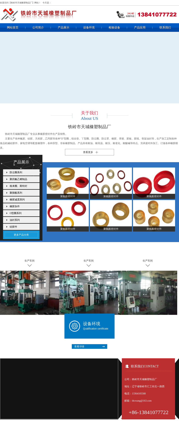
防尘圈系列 (16, 172)
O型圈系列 (15, 213)
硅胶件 (13, 226)
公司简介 (38, 27)
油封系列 (15, 220)
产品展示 (63, 27)
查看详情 (79, 346)
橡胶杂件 (15, 206)
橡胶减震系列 (17, 199)
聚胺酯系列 (16, 192)
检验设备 (114, 27)
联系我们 (165, 27)
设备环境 (89, 27)
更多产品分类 (21, 234)
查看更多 (88, 152)
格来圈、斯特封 (18, 186)
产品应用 (140, 27)
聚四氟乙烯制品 (18, 179)
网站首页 (12, 27)
